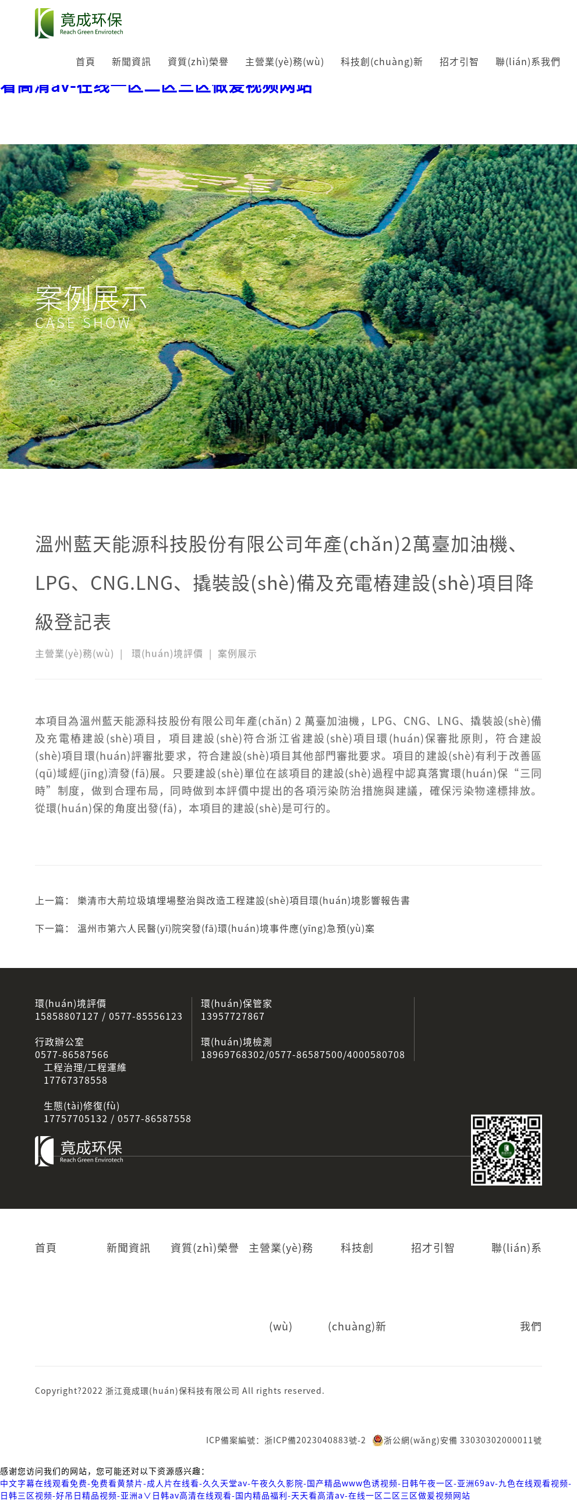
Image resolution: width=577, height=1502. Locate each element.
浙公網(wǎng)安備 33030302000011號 (457, 1440)
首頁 (85, 61)
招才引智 (459, 61)
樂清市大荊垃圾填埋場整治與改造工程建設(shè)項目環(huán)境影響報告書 (243, 900)
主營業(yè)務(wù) (284, 61)
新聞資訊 (131, 61)
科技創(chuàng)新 (382, 61)
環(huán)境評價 (167, 656)
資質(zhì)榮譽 (198, 61)
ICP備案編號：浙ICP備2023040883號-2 (286, 1440)
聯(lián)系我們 (528, 61)
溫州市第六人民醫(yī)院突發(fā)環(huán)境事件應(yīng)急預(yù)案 (226, 928)
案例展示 (237, 656)
